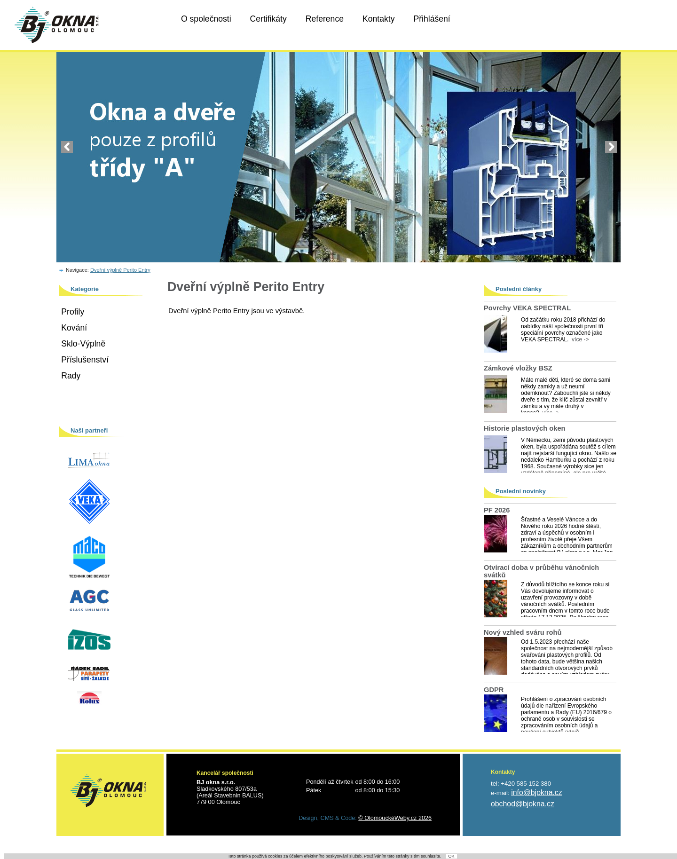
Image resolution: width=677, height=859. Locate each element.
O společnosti (206, 19)
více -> (578, 339)
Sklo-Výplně (83, 343)
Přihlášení (431, 19)
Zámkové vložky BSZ (518, 368)
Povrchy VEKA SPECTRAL (527, 308)
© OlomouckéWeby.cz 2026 (395, 818)
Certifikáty (268, 19)
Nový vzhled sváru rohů (522, 632)
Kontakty (378, 19)
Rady (70, 375)
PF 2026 (497, 510)
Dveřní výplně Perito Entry (120, 270)
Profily (72, 311)
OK (452, 856)
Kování (74, 327)
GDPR (494, 690)
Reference (325, 19)
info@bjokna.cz (536, 792)
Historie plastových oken (525, 428)
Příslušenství (85, 359)
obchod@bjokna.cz (522, 804)
